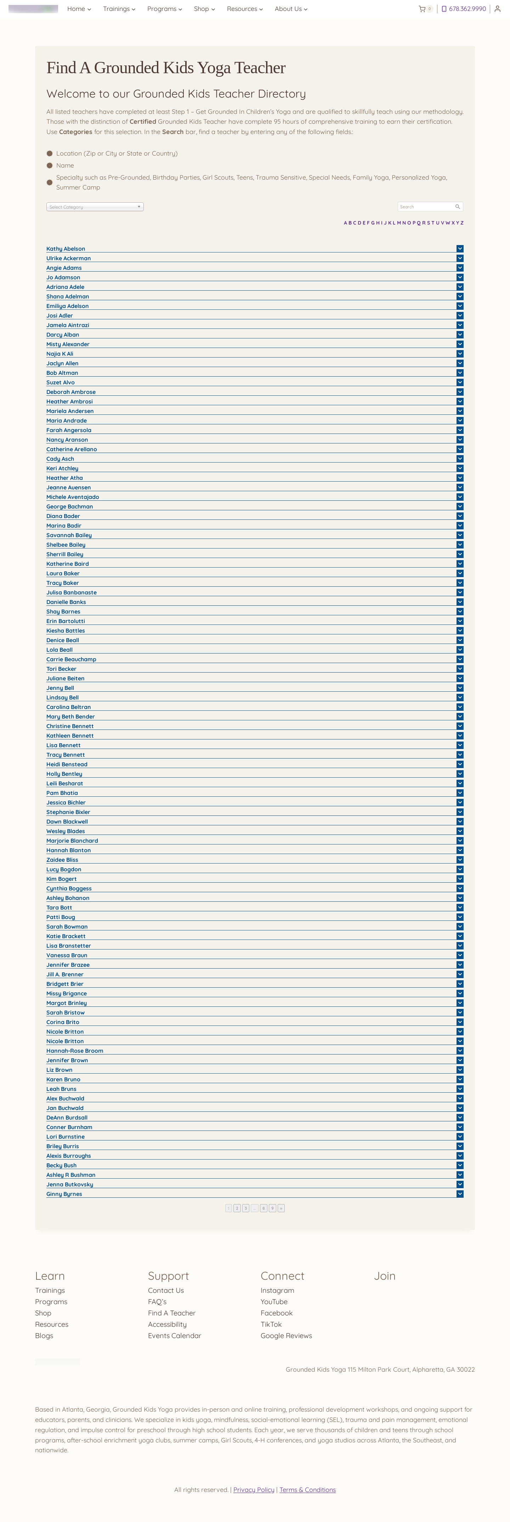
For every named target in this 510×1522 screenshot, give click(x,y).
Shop (43, 1312)
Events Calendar (175, 1335)
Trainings (50, 1290)
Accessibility (167, 1324)
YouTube (274, 1301)
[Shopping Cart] (426, 9)
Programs (51, 1301)
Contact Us (166, 1290)
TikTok (271, 1324)
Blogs (44, 1335)
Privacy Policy (253, 1490)
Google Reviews (286, 1335)
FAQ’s (157, 1301)
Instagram (277, 1290)
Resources (51, 1324)
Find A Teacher (172, 1312)
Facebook (277, 1312)
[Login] (498, 9)
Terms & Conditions (307, 1490)
